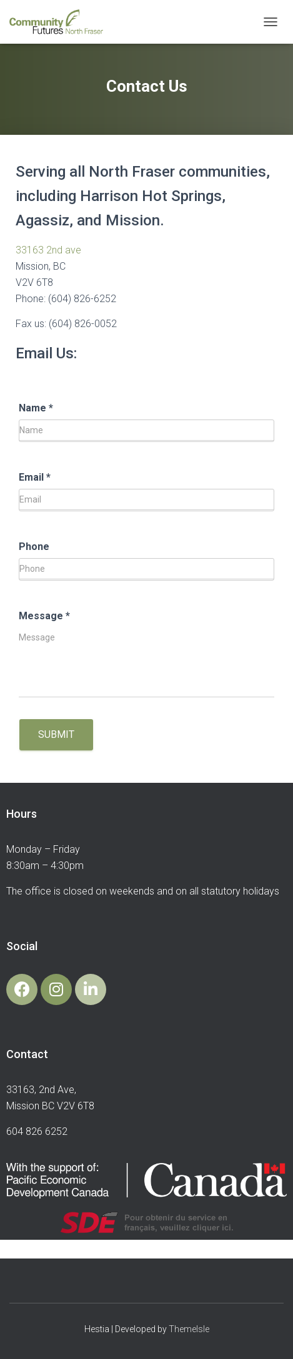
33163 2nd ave (48, 250)
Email (35, 477)
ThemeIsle (189, 1329)
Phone (34, 546)
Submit (56, 734)
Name (36, 408)
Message (44, 616)
